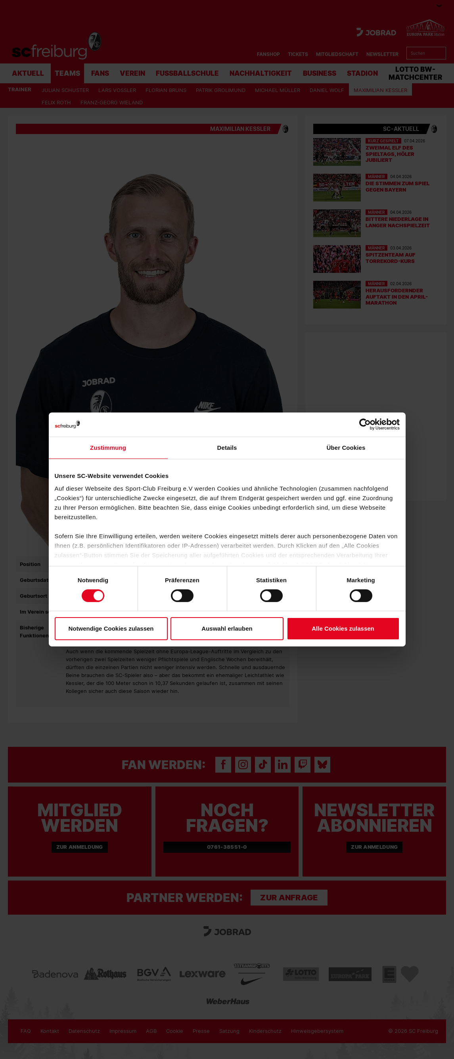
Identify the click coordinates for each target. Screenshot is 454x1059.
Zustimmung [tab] (108, 447)
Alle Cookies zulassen (343, 628)
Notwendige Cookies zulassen (110, 628)
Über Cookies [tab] (346, 447)
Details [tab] (227, 447)
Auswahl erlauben (226, 628)
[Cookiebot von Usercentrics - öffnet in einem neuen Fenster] (365, 424)
